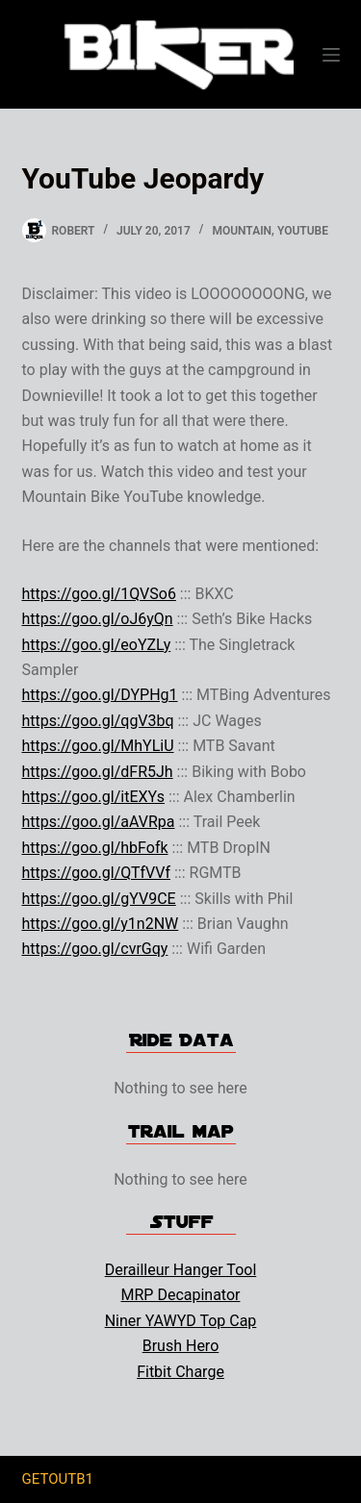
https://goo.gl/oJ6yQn (97, 619)
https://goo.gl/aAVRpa (98, 822)
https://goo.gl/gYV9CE (99, 898)
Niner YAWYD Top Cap (181, 1321)
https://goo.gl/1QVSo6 (99, 594)
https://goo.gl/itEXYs (93, 797)
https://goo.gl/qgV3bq (98, 721)
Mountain (241, 231)
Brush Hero (180, 1346)
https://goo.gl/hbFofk (95, 848)
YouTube (302, 231)
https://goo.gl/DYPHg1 (100, 695)
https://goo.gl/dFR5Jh (97, 772)
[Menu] (331, 54)
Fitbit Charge (180, 1372)
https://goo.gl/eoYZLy (96, 645)
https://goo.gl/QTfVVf (96, 873)
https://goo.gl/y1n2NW (100, 923)
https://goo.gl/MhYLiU (98, 746)
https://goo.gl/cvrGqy (95, 948)
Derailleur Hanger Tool (181, 1270)
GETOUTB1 (57, 1479)
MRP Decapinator (181, 1295)
